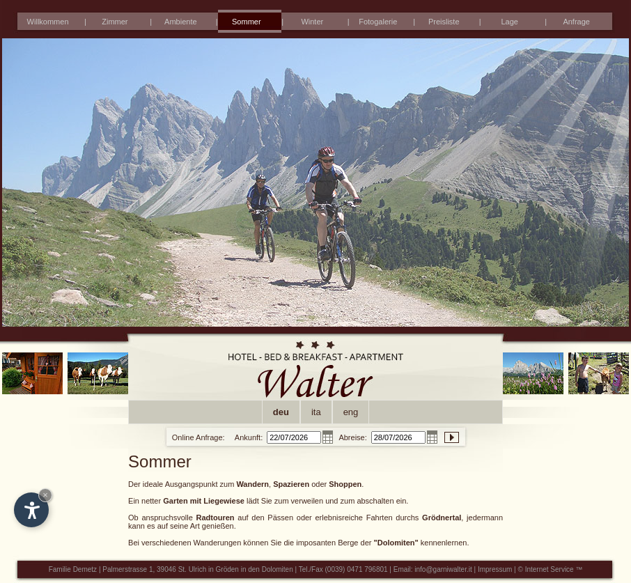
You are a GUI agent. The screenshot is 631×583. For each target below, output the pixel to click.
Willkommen (48, 21)
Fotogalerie (378, 21)
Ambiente (180, 21)
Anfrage (576, 21)
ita (316, 412)
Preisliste (444, 21)
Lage (509, 21)
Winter (312, 21)
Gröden (227, 569)
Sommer (246, 21)
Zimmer (114, 21)
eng (351, 412)
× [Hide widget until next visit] (45, 495)
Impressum (495, 569)
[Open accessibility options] (31, 509)
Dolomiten (277, 569)
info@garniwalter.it (443, 569)
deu (281, 412)
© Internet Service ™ (550, 569)
